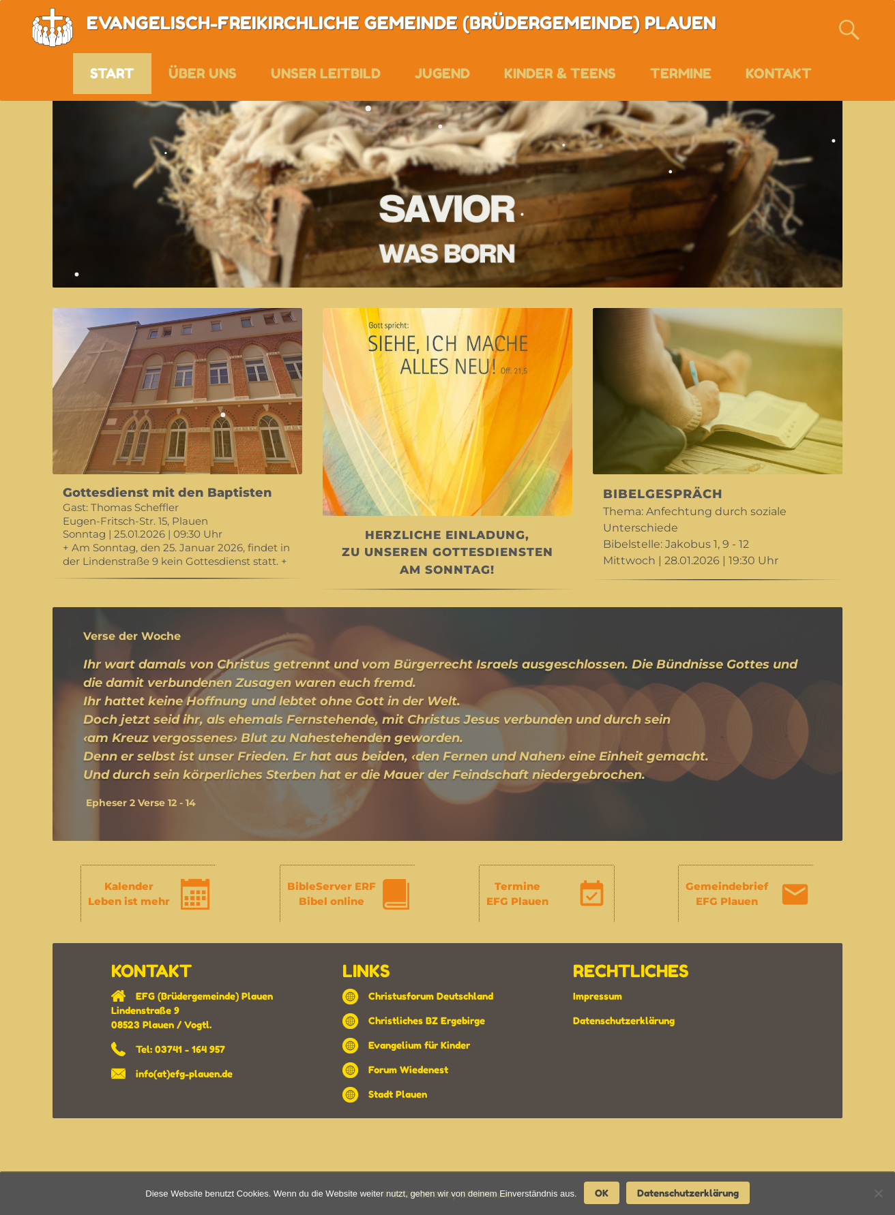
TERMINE (680, 73)
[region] (177, 448)
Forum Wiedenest (408, 1069)
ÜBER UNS (202, 73)
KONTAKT (779, 73)
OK (601, 1193)
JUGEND (442, 73)
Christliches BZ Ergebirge (426, 1020)
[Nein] (878, 1193)
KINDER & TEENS (560, 73)
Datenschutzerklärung (624, 1020)
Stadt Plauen (397, 1094)
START (112, 73)
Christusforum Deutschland (430, 996)
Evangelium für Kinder (419, 1045)
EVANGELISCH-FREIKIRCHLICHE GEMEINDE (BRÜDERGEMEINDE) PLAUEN (401, 22)
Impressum (597, 996)
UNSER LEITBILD (326, 73)
